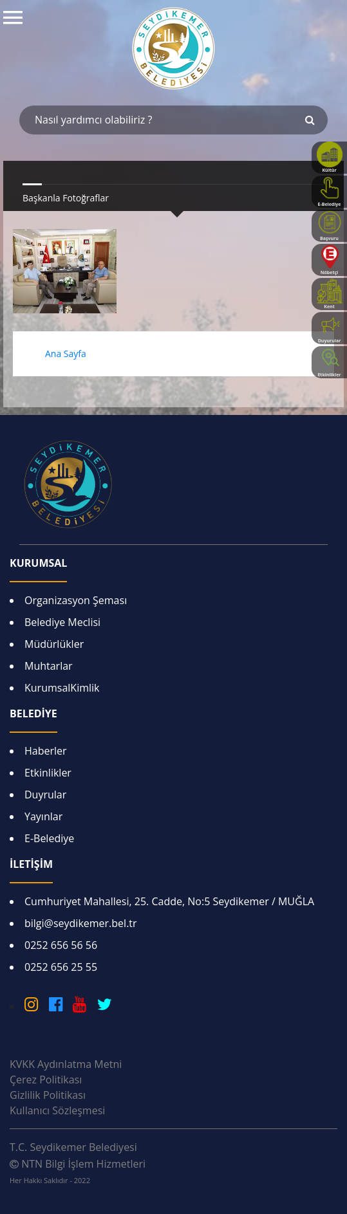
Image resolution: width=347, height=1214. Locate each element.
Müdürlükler (54, 644)
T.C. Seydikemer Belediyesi (73, 1147)
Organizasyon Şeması (75, 600)
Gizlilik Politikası (48, 1095)
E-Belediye (49, 838)
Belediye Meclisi (62, 622)
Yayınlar (43, 816)
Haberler (45, 751)
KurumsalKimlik (61, 688)
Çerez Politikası (46, 1079)
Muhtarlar (48, 666)
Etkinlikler (47, 773)
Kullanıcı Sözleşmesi (57, 1110)
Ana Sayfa (65, 353)
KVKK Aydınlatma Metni (66, 1064)
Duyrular (45, 794)
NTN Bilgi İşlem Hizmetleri (77, 1171)
